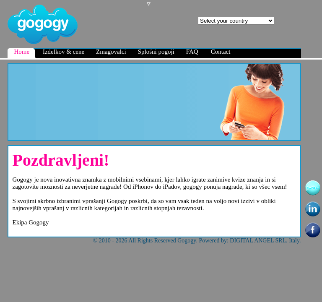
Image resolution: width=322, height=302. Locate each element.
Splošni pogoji (156, 51)
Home (25, 53)
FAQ (192, 51)
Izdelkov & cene (63, 51)
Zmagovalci (111, 51)
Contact (221, 51)
